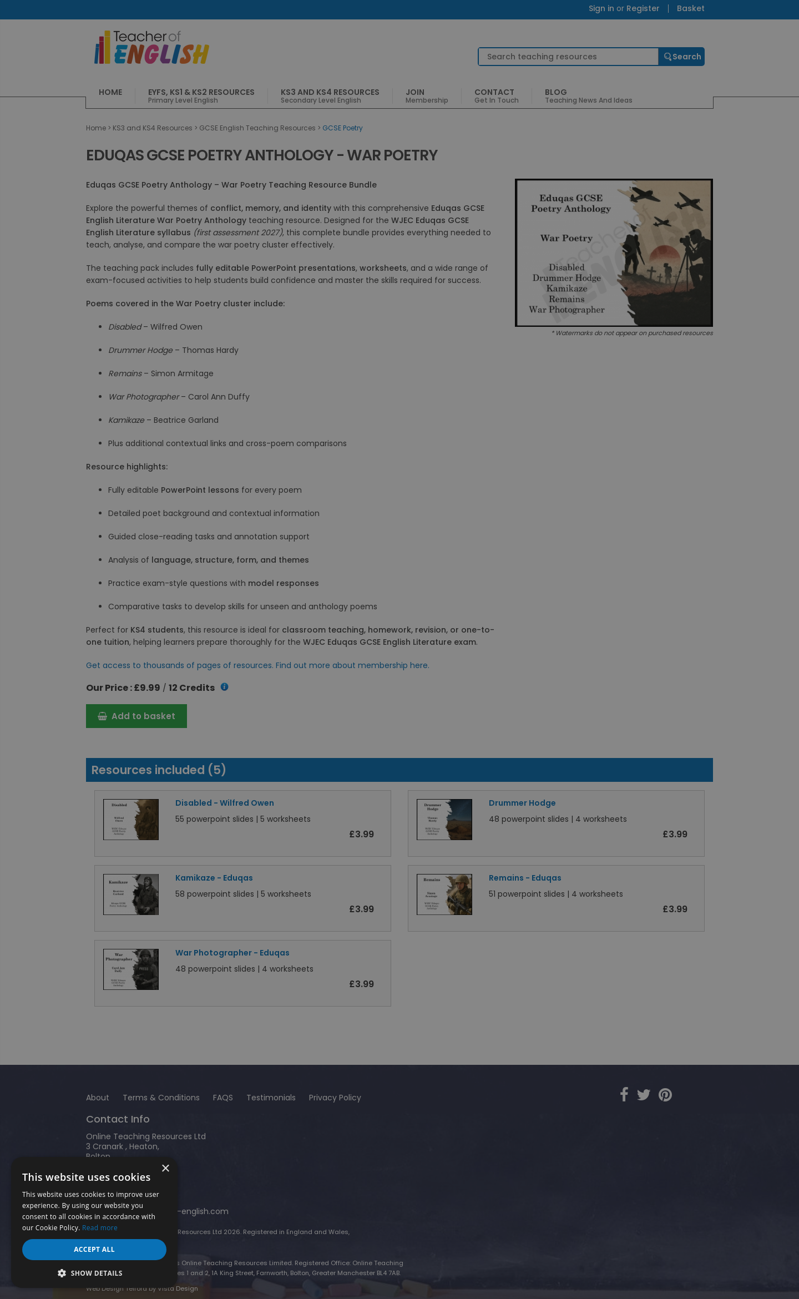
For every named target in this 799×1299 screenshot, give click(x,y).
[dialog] (399, 649)
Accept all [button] (94, 1249)
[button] (94, 1272)
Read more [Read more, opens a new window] (100, 1227)
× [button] (165, 1169)
